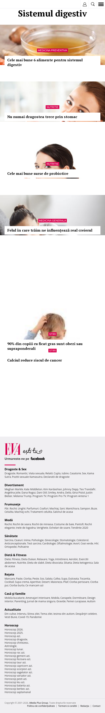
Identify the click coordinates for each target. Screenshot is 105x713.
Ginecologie (52, 540)
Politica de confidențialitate (41, 706)
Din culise (10, 613)
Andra (60, 492)
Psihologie (38, 540)
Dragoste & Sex (15, 469)
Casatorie (75, 473)
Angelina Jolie (12, 492)
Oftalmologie (64, 543)
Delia (68, 492)
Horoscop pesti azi (15, 679)
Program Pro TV (56, 496)
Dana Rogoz (29, 492)
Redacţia (84, 706)
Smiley (52, 492)
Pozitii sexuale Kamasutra (27, 477)
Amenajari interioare (38, 598)
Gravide (61, 601)
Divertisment (14, 485)
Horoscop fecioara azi (17, 659)
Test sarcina (34, 543)
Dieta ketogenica (83, 562)
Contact (96, 706)
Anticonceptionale (15, 543)
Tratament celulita (41, 511)
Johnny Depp (70, 489)
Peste (36, 578)
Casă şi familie (15, 594)
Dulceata (73, 578)
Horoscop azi (12, 636)
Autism (91, 601)
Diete (8, 559)
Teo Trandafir (87, 489)
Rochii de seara (22, 524)
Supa (64, 578)
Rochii (13, 508)
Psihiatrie (23, 546)
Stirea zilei (33, 613)
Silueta (68, 562)
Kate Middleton (33, 489)
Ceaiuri (18, 540)
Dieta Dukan (28, 559)
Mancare (10, 578)
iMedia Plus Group (38, 702)
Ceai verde (87, 543)
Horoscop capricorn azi (18, 665)
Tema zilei (46, 613)
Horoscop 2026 (14, 629)
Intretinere (61, 559)
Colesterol (83, 540)
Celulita (9, 511)
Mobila (55, 598)
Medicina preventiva (52, 50)
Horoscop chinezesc (16, 642)
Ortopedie (11, 546)
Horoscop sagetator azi (18, 672)
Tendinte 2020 (79, 527)
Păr (7, 508)
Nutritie (52, 107)
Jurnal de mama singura (41, 601)
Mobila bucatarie (15, 598)
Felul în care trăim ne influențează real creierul (49, 230)
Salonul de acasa (63, 511)
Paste (19, 578)
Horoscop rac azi (14, 652)
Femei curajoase (76, 601)
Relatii (49, 473)
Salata (49, 578)
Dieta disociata (54, 562)
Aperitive (35, 582)
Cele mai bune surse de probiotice (37, 173)
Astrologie (11, 646)
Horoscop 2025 (14, 632)
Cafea (57, 578)
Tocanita (85, 578)
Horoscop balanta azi (17, 685)
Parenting (20, 601)
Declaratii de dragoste (56, 477)
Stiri (52, 334)
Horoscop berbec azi (17, 688)
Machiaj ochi (21, 511)
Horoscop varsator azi (17, 675)
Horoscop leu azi (14, 682)
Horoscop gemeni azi (17, 656)
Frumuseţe (12, 504)
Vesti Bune (11, 617)
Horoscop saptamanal (18, 692)
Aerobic (73, 559)
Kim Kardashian (52, 489)
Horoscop (11, 625)
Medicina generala (52, 220)
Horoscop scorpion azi (18, 669)
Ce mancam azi (34, 585)
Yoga (51, 559)
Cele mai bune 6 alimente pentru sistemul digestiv (45, 62)
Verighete (42, 527)
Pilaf (65, 582)
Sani (62, 508)
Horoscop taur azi (15, 662)
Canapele (65, 598)
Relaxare (42, 559)
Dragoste (10, 473)
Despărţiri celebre (86, 613)
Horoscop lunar (14, 649)
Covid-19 (23, 617)
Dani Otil (42, 492)
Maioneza (56, 582)
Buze (94, 508)
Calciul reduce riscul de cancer (34, 360)
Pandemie (36, 617)
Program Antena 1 (78, 496)
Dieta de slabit (35, 562)
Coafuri (44, 508)
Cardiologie (49, 543)
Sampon (85, 508)
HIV (96, 543)
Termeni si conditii (67, 706)
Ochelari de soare (59, 527)
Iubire (65, 473)
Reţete (9, 574)
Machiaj (54, 508)
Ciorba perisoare (79, 582)
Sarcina (9, 540)
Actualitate (13, 610)
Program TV (39, 496)
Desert (46, 582)
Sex (84, 473)
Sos (42, 578)
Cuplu (57, 473)
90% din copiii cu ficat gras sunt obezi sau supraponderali (45, 346)
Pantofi (79, 524)
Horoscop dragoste (16, 639)
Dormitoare (79, 598)
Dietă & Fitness (15, 555)
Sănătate (11, 536)
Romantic (22, 473)
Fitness (16, 559)
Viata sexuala (36, 473)
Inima (27, 540)
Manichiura (72, 508)
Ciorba (27, 578)
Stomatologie (67, 540)
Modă (9, 520)
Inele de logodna (26, 527)
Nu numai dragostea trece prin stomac (42, 116)
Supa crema (22, 582)
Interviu (21, 613)
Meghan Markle (14, 489)
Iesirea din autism (64, 613)
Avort (76, 543)
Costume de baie (64, 524)
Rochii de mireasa (42, 524)
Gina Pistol (78, 492)
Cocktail (9, 582)
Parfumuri (33, 508)
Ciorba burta (16, 585)
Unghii (22, 508)
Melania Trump (22, 496)
